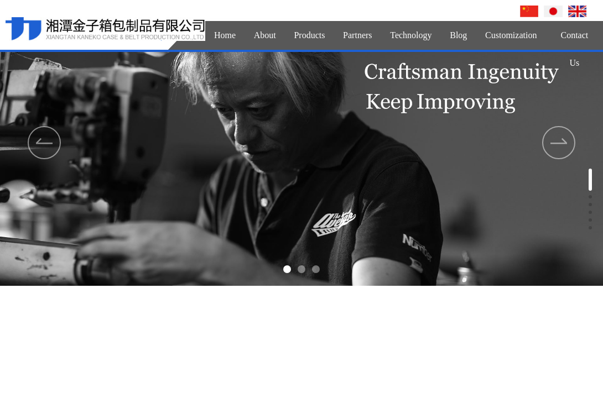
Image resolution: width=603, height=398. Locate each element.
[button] (287, 269)
